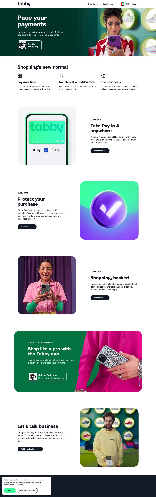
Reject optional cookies (27, 490)
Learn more (19, 485)
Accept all (10, 490)
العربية (134, 4)
